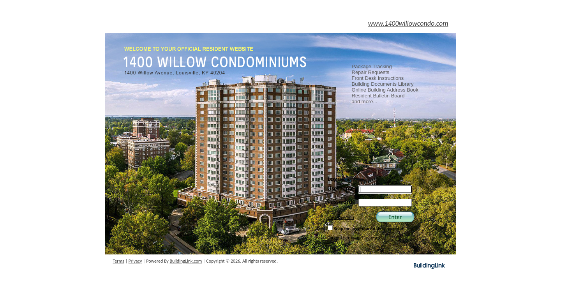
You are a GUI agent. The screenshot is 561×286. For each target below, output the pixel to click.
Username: (342, 188)
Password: (341, 201)
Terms (118, 261)
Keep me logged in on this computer (366, 228)
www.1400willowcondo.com (408, 23)
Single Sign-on (341, 217)
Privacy (135, 261)
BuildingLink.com (186, 261)
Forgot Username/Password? (355, 237)
